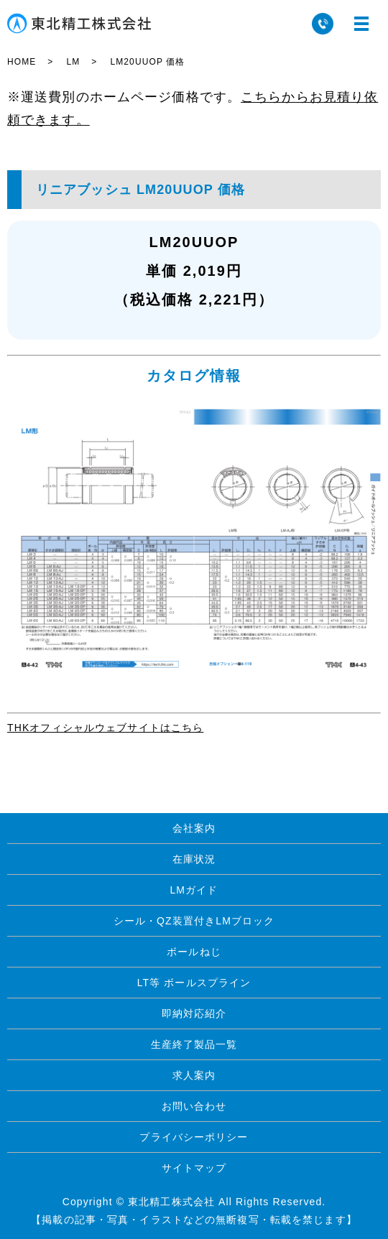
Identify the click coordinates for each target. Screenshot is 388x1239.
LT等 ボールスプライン (194, 982)
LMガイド (194, 890)
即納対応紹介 (194, 1013)
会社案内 (194, 828)
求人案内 (194, 1075)
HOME (21, 62)
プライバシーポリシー (193, 1137)
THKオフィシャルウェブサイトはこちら (105, 727)
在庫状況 (194, 859)
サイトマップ (194, 1168)
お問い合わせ (194, 1106)
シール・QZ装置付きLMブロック (194, 921)
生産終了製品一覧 (194, 1044)
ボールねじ (194, 951)
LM (73, 62)
